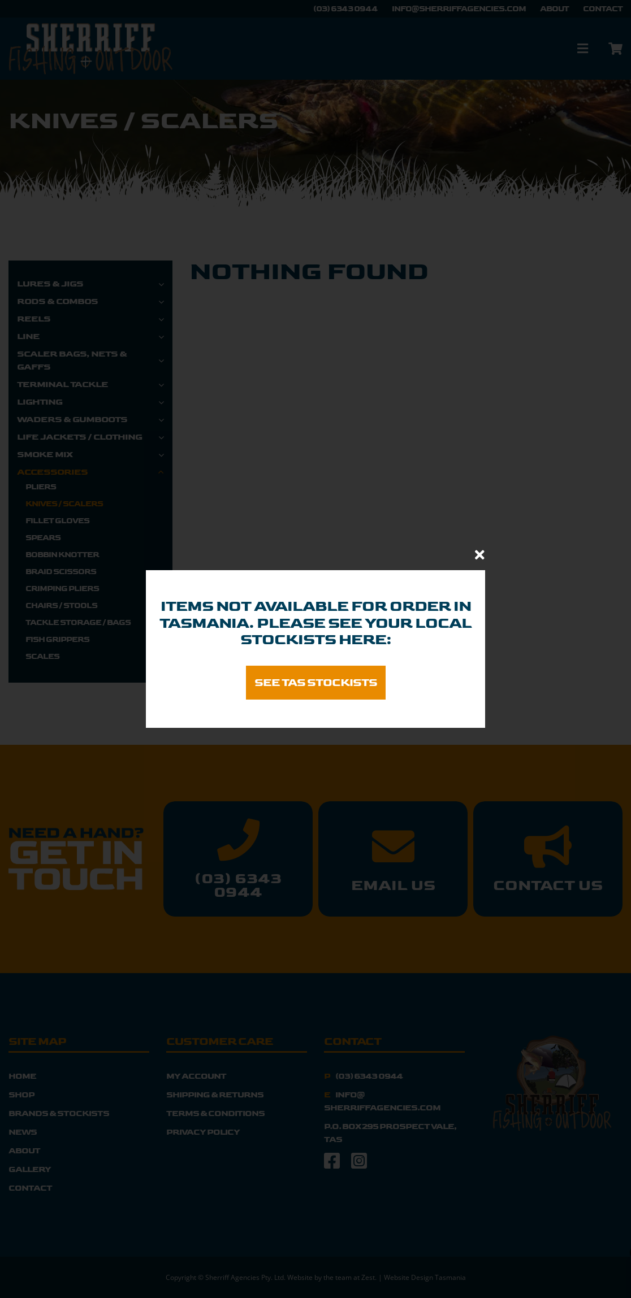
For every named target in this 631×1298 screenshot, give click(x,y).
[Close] (480, 555)
